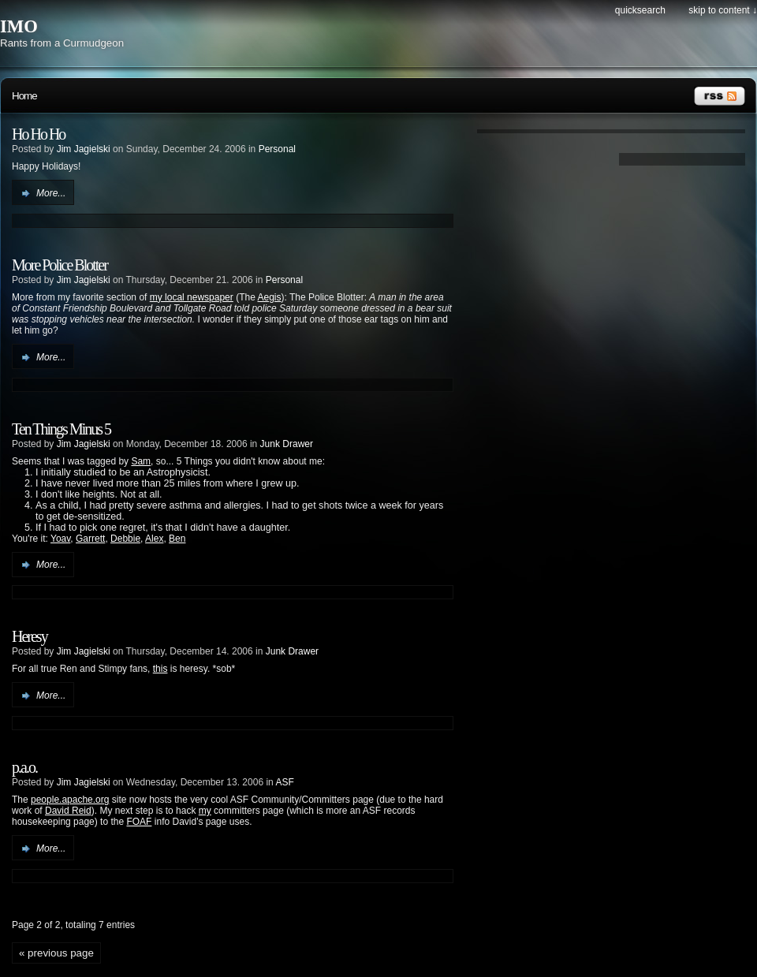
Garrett (90, 538)
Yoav (60, 538)
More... (50, 193)
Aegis (269, 297)
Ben (177, 538)
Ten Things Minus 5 (61, 429)
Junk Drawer (286, 443)
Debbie (125, 538)
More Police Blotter (59, 265)
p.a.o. (24, 767)
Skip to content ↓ (722, 10)
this (160, 668)
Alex (154, 538)
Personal (277, 149)
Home (24, 96)
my (205, 810)
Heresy (29, 636)
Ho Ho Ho (38, 134)
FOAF (138, 821)
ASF (284, 782)
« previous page (56, 953)
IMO (19, 26)
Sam (141, 461)
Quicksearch (640, 10)
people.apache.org (70, 799)
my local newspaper (191, 297)
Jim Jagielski (83, 149)
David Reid (68, 810)
